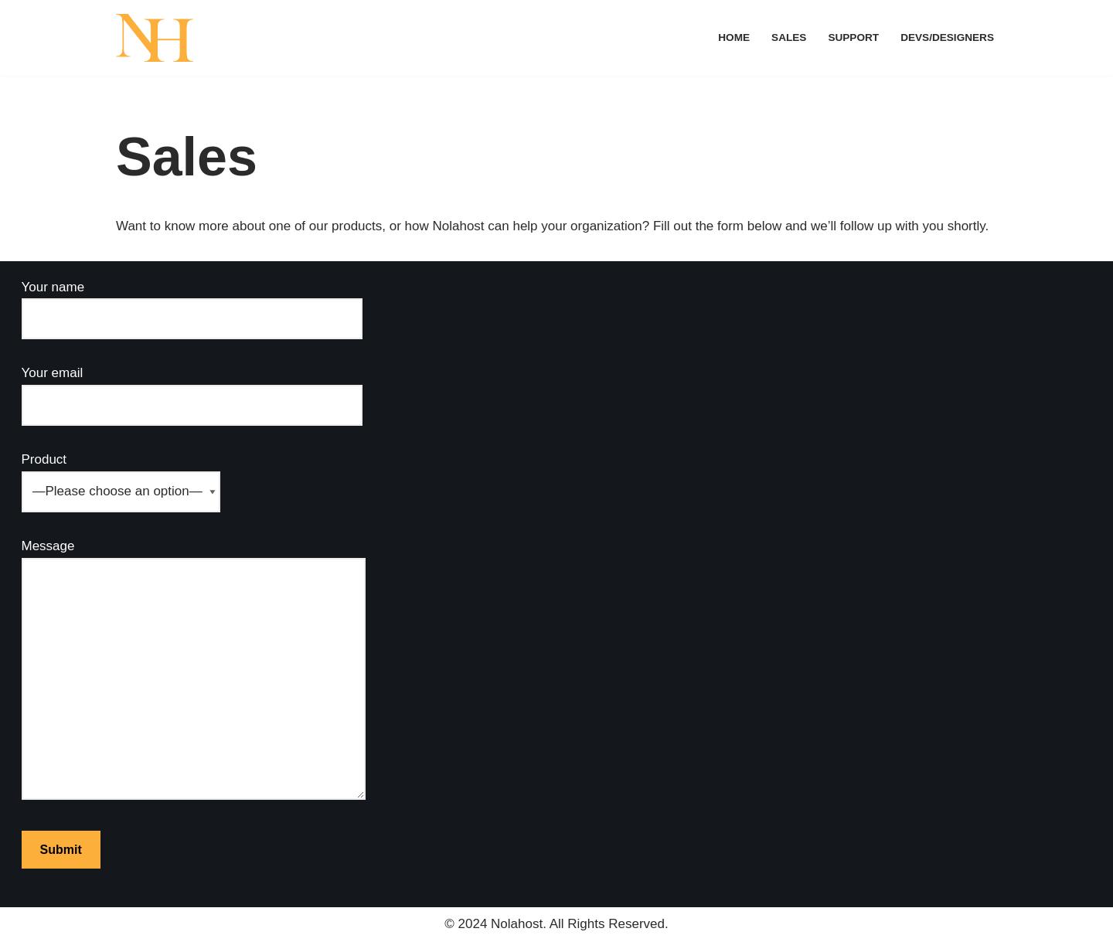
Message (194, 671)
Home (734, 37)
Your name (192, 303)
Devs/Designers (947, 37)
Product (121, 475)
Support (853, 37)
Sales (788, 37)
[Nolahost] (154, 38)
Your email (192, 389)
